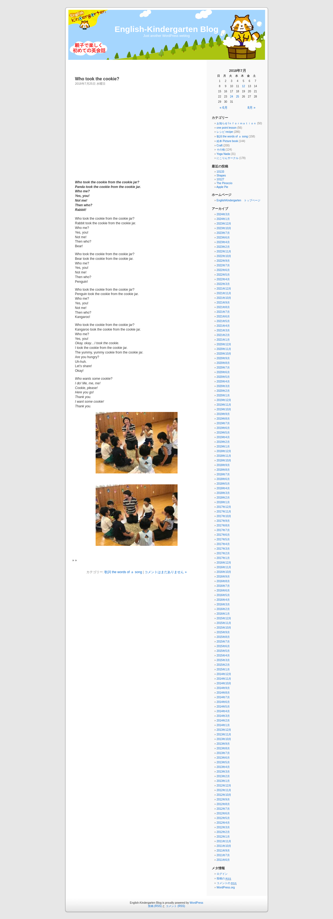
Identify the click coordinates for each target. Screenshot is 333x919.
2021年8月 (223, 307)
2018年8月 (223, 469)
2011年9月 (223, 850)
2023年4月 (223, 242)
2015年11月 (224, 623)
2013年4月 (223, 766)
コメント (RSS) (175, 906)
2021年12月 (224, 288)
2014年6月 (223, 701)
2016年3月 (223, 604)
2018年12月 (224, 451)
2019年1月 (223, 446)
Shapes (221, 175)
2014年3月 (223, 715)
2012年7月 (223, 808)
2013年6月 (223, 757)
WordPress (196, 902)
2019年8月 (223, 418)
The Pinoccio (224, 183)
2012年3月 (223, 827)
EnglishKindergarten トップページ (238, 200)
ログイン (222, 873)
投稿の (224, 878)
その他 (221, 149)
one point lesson (227, 127)
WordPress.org (226, 887)
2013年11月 (224, 734)
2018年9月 (223, 465)
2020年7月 (223, 367)
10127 (220, 179)
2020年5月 (223, 376)
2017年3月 (223, 548)
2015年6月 (223, 646)
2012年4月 (223, 822)
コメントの (227, 883)
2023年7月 (223, 232)
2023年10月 (224, 228)
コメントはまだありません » (166, 572)
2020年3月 (223, 386)
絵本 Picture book (227, 141)
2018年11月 (224, 455)
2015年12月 (224, 618)
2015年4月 (223, 655)
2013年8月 (223, 748)
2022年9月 (223, 260)
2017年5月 (223, 539)
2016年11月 (224, 567)
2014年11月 (224, 678)
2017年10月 (224, 516)
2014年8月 (223, 692)
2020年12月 (224, 344)
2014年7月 (223, 697)
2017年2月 (223, 553)
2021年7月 (223, 311)
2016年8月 (223, 581)
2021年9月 (223, 302)
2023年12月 (224, 223)
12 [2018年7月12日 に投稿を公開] (243, 86)
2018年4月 (223, 488)
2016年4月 (223, 599)
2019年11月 (224, 404)
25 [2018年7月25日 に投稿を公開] (237, 96)
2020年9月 (223, 358)
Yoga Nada (223, 153)
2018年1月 (223, 502)
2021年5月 (223, 321)
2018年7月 (223, 474)
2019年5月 (223, 432)
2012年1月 (223, 836)
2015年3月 (223, 660)
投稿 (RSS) (155, 906)
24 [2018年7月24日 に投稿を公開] (231, 96)
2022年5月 (223, 274)
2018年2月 (223, 497)
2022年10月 (224, 256)
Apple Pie (222, 186)
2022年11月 (224, 251)
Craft (220, 145)
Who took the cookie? (97, 78)
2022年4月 (223, 279)
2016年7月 (223, 585)
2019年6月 (223, 427)
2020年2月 (223, 390)
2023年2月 (223, 246)
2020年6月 (223, 372)
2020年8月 (223, 362)
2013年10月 (224, 739)
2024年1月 (223, 218)
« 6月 (224, 108)
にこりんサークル (227, 158)
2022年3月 (223, 283)
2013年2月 (223, 776)
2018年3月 (223, 492)
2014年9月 (223, 688)
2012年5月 (223, 818)
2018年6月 (223, 479)
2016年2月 (223, 609)
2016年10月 (224, 571)
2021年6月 (223, 316)
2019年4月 (223, 437)
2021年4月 (223, 325)
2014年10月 (224, 683)
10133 (220, 171)
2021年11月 (224, 293)
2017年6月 (223, 534)
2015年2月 (223, 664)
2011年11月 (224, 841)
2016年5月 (223, 595)
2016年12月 (224, 562)
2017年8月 (223, 525)
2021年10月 (224, 297)
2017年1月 (223, 557)
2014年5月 (223, 706)
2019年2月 (223, 441)
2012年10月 (224, 794)
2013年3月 (223, 771)
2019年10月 (224, 409)
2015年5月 (223, 650)
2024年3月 (223, 214)
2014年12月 (224, 674)
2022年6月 (223, 270)
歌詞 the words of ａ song (123, 572)
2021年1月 (223, 339)
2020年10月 (224, 353)
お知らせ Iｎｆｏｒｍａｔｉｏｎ (237, 123)
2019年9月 (223, 414)
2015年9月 (223, 632)
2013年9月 (223, 743)
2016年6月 (223, 590)
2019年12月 (224, 400)
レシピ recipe (225, 131)
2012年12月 (224, 785)
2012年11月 (224, 790)
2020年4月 (223, 381)
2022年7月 (223, 265)
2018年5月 (223, 483)
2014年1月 (223, 725)
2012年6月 (223, 813)
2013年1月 (223, 780)
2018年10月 (224, 460)
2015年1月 (223, 669)
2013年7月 (223, 753)
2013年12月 (224, 729)
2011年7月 (223, 855)
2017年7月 (223, 530)
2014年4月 (223, 711)
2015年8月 (223, 636)
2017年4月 (223, 544)
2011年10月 (224, 845)
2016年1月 (223, 613)
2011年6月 (223, 859)
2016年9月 (223, 576)
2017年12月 (224, 506)
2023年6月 (223, 237)
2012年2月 (223, 831)
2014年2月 (223, 720)
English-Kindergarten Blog (166, 29)
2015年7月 (223, 641)
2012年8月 (223, 804)
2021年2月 (223, 335)
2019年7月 (223, 423)
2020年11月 (224, 348)
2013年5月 (223, 762)
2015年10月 (224, 627)
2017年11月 (224, 511)
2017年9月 (223, 520)
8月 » (251, 108)
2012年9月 (223, 799)
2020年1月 (223, 395)
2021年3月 (223, 330)
